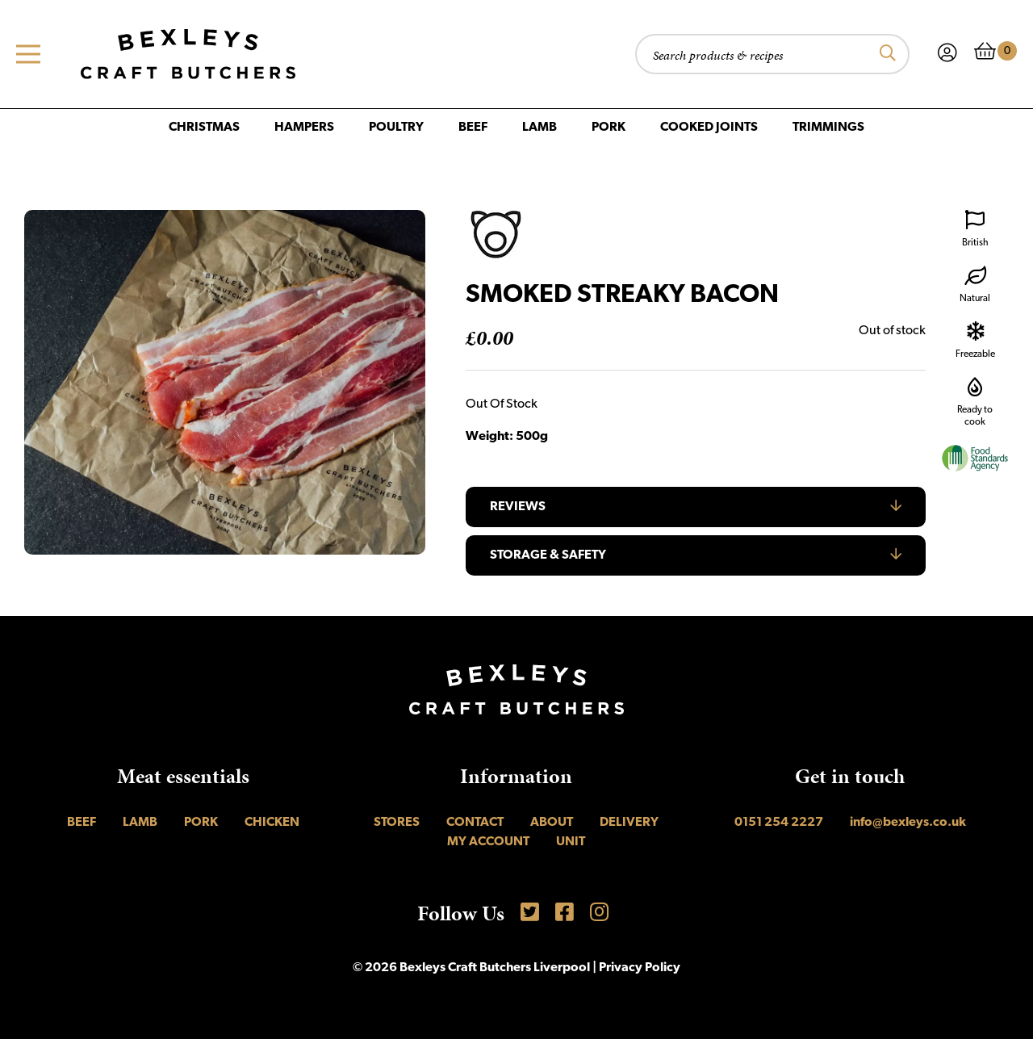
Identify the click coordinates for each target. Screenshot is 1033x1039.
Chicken (272, 822)
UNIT (570, 842)
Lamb (539, 127)
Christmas (204, 127)
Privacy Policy (639, 967)
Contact (475, 822)
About (551, 822)
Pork (608, 127)
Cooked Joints (709, 127)
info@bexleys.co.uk (908, 822)
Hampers (304, 127)
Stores (397, 822)
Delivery (629, 822)
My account (488, 842)
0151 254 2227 (778, 822)
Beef (472, 127)
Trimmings (828, 127)
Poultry (396, 127)
